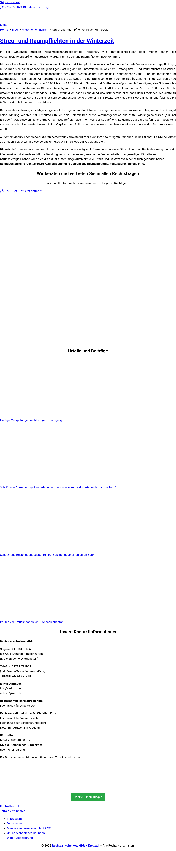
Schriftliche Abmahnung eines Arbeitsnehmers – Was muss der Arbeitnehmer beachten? (58, 487)
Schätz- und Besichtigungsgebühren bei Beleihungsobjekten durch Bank (47, 554)
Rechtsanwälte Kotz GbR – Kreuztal (75, 845)
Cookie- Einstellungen (88, 797)
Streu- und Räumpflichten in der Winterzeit (57, 40)
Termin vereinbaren (12, 811)
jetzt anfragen (33, 191)
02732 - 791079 (12, 191)
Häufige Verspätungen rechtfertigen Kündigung (31, 420)
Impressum (14, 818)
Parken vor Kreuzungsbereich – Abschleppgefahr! (32, 622)
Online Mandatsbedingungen (26, 833)
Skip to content (10, 2)
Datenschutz (15, 823)
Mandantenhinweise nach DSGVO (29, 828)
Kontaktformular (10, 806)
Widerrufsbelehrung (20, 837)
